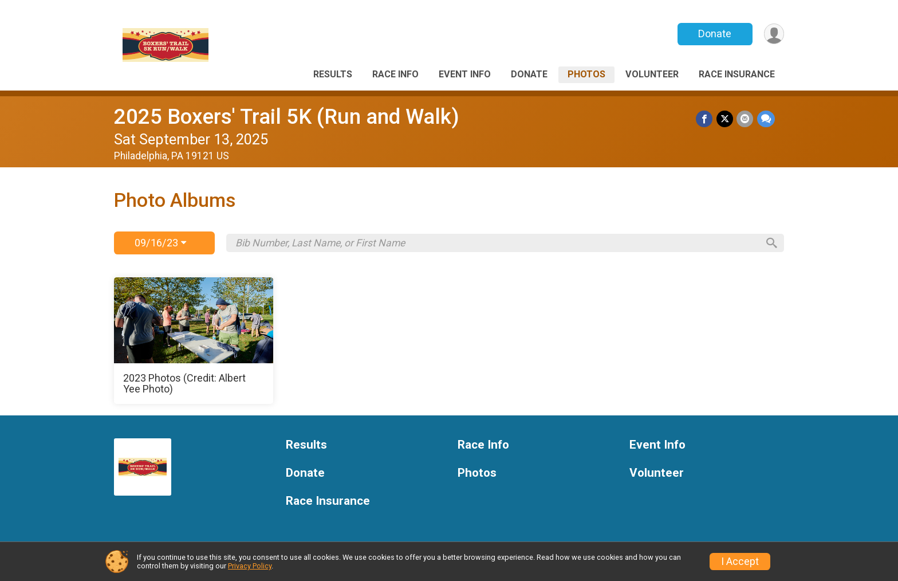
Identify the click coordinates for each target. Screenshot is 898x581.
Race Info (395, 74)
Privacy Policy (249, 566)
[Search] (770, 243)
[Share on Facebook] (705, 119)
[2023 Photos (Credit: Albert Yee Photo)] (193, 341)
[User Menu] (773, 34)
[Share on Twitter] (725, 119)
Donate (714, 34)
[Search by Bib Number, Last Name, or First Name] (496, 243)
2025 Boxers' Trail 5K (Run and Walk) (286, 116)
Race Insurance (737, 74)
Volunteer (652, 74)
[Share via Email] (745, 119)
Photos (586, 74)
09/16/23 (160, 243)
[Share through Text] (766, 119)
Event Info (465, 74)
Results (332, 74)
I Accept (740, 561)
